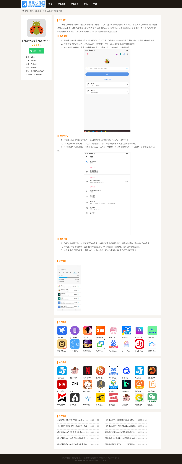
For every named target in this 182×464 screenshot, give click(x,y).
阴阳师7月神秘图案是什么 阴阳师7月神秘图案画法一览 (121, 438)
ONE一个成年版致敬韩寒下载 (75, 391)
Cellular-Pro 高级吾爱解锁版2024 (100, 391)
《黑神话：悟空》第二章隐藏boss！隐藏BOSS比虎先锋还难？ (121, 426)
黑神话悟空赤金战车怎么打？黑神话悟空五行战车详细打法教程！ (73, 438)
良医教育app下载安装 (139, 405)
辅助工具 (38, 11)
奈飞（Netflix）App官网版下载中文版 (87, 378)
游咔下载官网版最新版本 (113, 337)
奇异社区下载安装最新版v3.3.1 (62, 378)
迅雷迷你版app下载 (62, 337)
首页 (50, 4)
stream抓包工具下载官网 (87, 405)
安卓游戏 (61, 4)
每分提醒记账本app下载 (152, 337)
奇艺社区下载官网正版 (139, 378)
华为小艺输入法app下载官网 (126, 351)
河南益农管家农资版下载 (113, 391)
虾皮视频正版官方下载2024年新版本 (100, 405)
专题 (95, 4)
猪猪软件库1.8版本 (75, 378)
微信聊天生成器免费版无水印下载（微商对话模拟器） (152, 405)
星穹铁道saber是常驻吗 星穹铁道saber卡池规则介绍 (73, 432)
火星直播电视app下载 (139, 391)
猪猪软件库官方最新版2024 (126, 405)
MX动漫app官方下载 (62, 405)
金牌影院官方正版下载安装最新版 (100, 378)
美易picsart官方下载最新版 (139, 337)
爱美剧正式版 (113, 405)
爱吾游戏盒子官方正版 (126, 337)
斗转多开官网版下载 (75, 351)
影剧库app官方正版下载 (152, 391)
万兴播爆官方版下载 (87, 337)
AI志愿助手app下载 (113, 351)
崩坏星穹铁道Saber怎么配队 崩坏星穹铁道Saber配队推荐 (121, 432)
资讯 (86, 4)
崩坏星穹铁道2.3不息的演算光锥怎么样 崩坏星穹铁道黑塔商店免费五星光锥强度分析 (73, 420)
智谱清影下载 (126, 378)
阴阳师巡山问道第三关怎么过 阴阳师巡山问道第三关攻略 (121, 444)
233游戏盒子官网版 (100, 337)
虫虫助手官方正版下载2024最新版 (139, 351)
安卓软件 (74, 4)
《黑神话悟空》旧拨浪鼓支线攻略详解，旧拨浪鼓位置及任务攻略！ (121, 420)
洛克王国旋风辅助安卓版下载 (87, 351)
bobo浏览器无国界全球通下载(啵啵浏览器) (113, 378)
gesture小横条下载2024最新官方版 (75, 337)
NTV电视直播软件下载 (62, 391)
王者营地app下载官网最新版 (62, 351)
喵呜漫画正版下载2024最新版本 (87, 391)
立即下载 (35, 51)
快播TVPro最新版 (126, 391)
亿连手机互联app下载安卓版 (100, 351)
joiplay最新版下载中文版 (75, 405)
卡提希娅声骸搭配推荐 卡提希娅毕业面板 (72, 426)
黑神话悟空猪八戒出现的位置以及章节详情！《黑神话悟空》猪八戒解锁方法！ (73, 444)
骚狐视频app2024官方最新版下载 (152, 378)
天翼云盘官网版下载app (152, 351)
